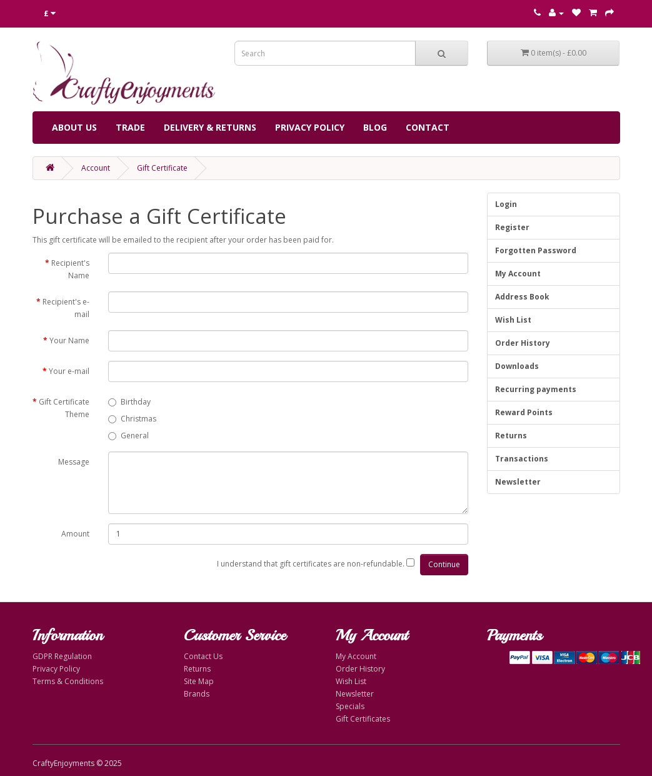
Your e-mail (69, 371)
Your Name (69, 340)
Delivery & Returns (210, 127)
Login (506, 204)
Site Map (199, 681)
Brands (196, 693)
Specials (350, 706)
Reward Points (524, 412)
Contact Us (203, 656)
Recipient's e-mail (66, 308)
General (128, 435)
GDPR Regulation (62, 656)
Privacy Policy (309, 127)
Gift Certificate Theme (64, 408)
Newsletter (518, 481)
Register (512, 227)
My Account (518, 273)
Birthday (129, 401)
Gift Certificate (162, 168)
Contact (427, 127)
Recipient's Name (70, 269)
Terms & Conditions (68, 681)
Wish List (513, 320)
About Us (74, 127)
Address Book (522, 296)
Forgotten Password (535, 250)
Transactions (521, 458)
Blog (375, 127)
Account (95, 168)
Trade (130, 127)
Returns (511, 435)
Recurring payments (535, 389)
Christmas (132, 418)
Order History (522, 343)
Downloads (517, 366)
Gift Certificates (363, 718)
